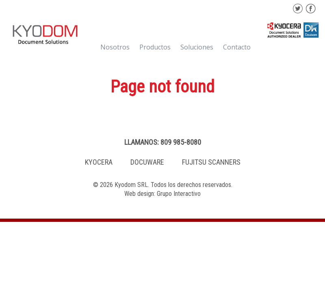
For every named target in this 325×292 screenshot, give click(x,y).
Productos (155, 47)
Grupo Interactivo (179, 194)
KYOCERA (99, 162)
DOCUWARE (147, 162)
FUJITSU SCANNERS (211, 162)
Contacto (237, 47)
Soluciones (196, 47)
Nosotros (115, 47)
